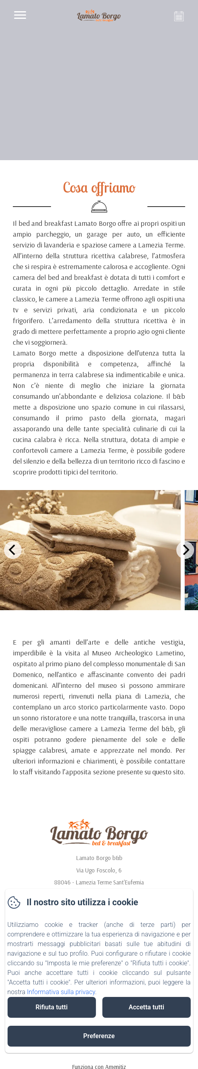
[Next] (185, 550)
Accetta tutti (146, 1007)
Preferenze (98, 1036)
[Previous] (13, 550)
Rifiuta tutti (51, 1007)
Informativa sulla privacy (61, 992)
